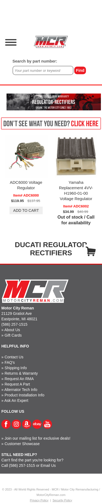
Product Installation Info (24, 395)
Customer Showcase (22, 444)
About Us (12, 330)
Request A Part (17, 384)
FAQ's (10, 362)
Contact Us (14, 357)
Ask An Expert (16, 400)
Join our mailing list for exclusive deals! (37, 438)
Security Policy (62, 500)
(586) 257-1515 (14, 324)
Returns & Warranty (21, 373)
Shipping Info (16, 368)
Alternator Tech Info (20, 389)
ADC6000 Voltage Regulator (26, 185)
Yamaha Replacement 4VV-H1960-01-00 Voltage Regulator (76, 190)
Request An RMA (19, 379)
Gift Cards (13, 335)
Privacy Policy (39, 500)
